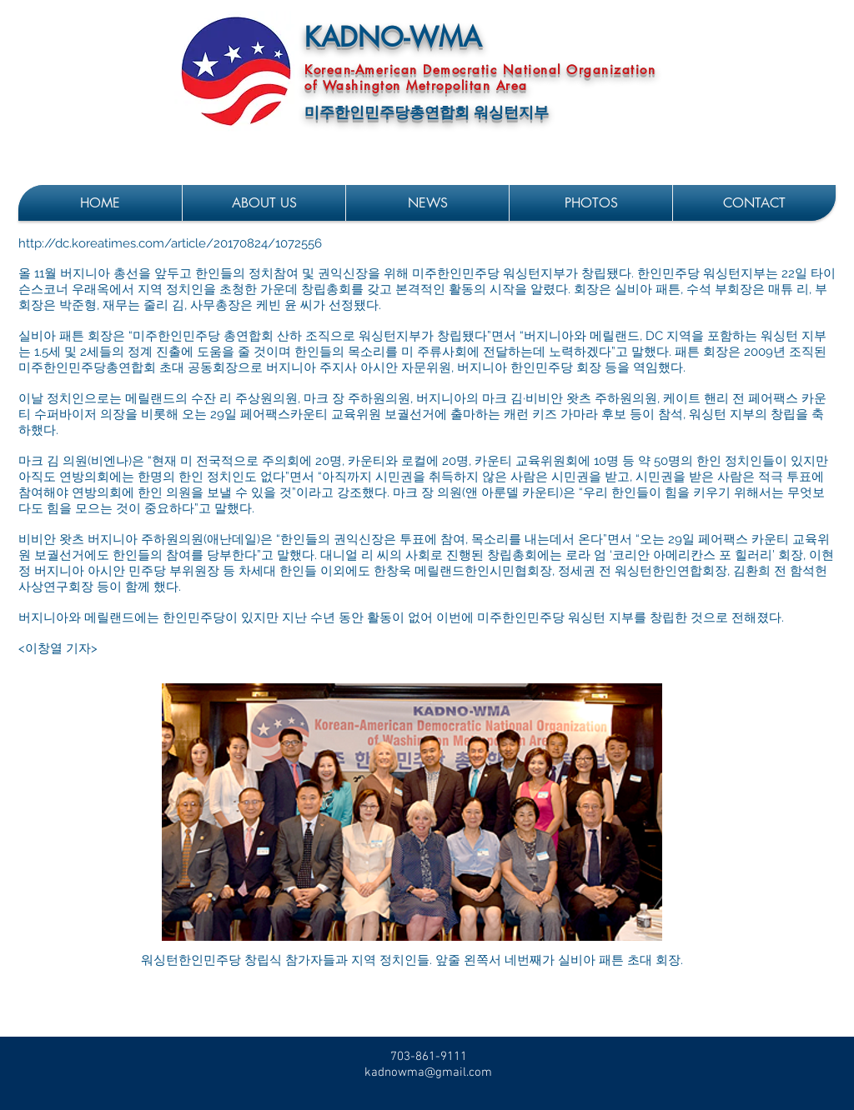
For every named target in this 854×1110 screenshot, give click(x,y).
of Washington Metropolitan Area (416, 85)
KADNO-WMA (392, 37)
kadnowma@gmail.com (428, 1072)
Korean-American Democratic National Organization (480, 70)
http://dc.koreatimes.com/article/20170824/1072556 (170, 243)
